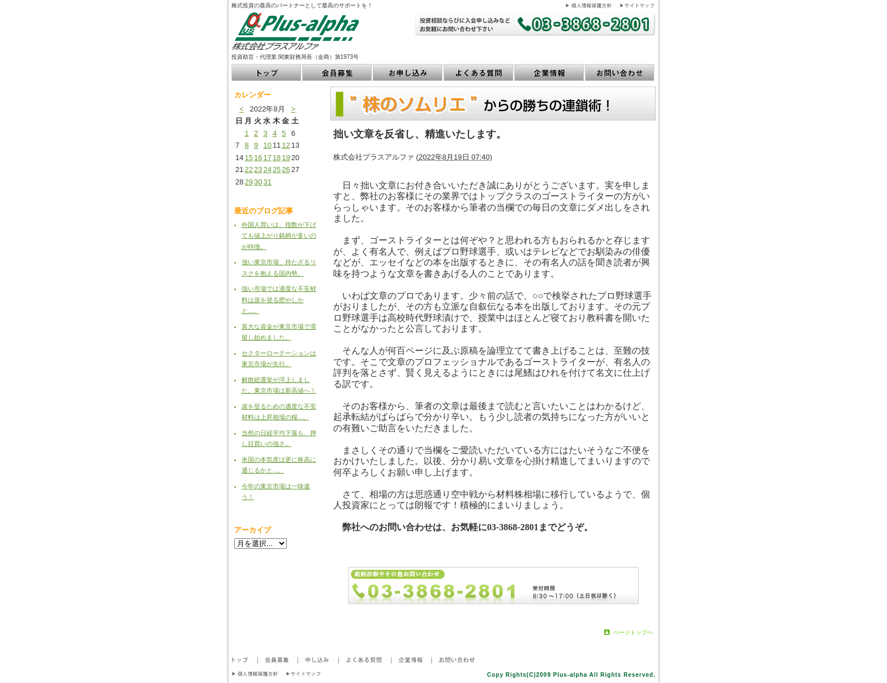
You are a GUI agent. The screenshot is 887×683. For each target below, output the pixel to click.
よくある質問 (479, 72)
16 (258, 157)
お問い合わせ (620, 72)
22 (248, 169)
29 (248, 182)
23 (258, 169)
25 (277, 169)
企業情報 (549, 72)
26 (286, 169)
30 (258, 182)
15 (248, 157)
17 (267, 157)
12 (286, 145)
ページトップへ (633, 632)
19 (286, 157)
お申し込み (408, 72)
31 (267, 182)
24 (267, 169)
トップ (266, 72)
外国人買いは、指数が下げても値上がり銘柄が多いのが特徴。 (279, 235)
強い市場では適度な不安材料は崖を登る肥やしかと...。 (279, 299)
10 (267, 145)
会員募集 (337, 72)
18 (277, 157)
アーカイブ (252, 530)
